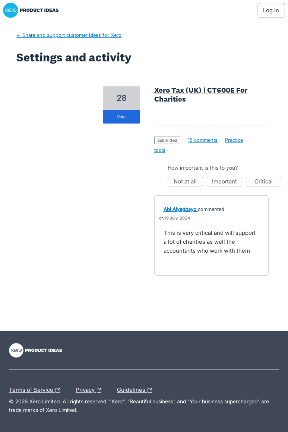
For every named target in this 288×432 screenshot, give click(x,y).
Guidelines (136, 390)
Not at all (188, 182)
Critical (267, 182)
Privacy (90, 390)
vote (121, 116)
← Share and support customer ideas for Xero (68, 35)
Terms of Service (36, 390)
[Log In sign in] (271, 10)
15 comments (203, 140)
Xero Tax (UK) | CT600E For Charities (200, 94)
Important (227, 182)
